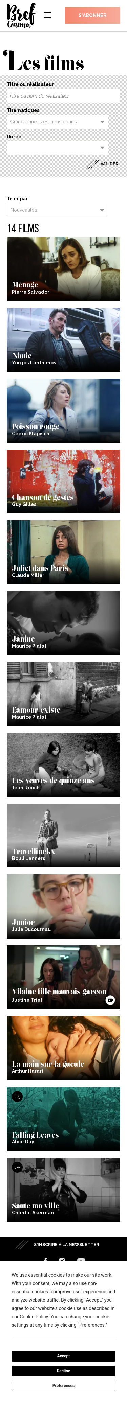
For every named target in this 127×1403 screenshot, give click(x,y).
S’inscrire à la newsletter (66, 1244)
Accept (63, 1356)
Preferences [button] (92, 1325)
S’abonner (93, 15)
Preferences (63, 1385)
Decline (63, 1371)
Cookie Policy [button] (34, 1316)
